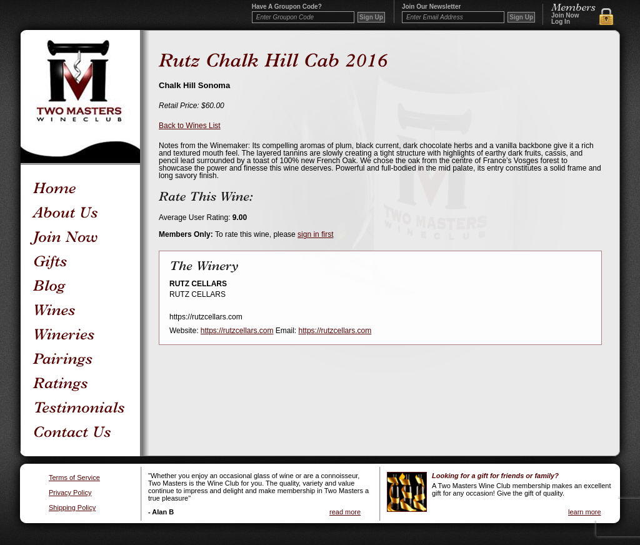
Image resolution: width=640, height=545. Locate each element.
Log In (560, 22)
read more (345, 512)
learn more (584, 512)
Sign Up (521, 17)
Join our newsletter (431, 7)
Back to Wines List (190, 125)
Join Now (565, 15)
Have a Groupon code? (287, 7)
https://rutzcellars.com (237, 330)
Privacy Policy (70, 492)
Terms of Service (74, 477)
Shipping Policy (72, 507)
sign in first (315, 234)
